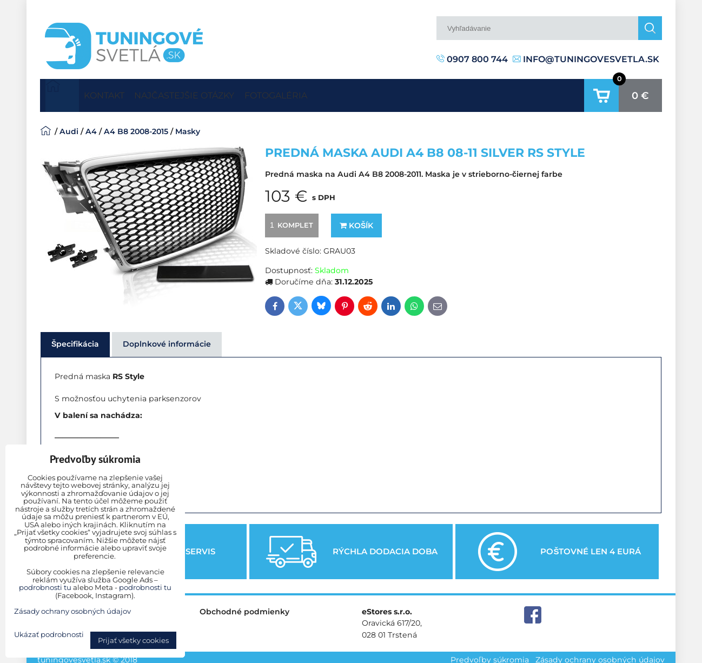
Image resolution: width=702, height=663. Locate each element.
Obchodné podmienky (244, 607)
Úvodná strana (62, 93)
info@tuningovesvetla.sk (586, 59)
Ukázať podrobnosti (49, 635)
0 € (640, 93)
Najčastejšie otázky (213, 93)
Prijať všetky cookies (133, 640)
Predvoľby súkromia (490, 654)
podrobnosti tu (45, 587)
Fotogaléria (324, 93)
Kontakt (113, 93)
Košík (356, 221)
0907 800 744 (472, 59)
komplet (290, 220)
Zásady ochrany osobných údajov (600, 654)
